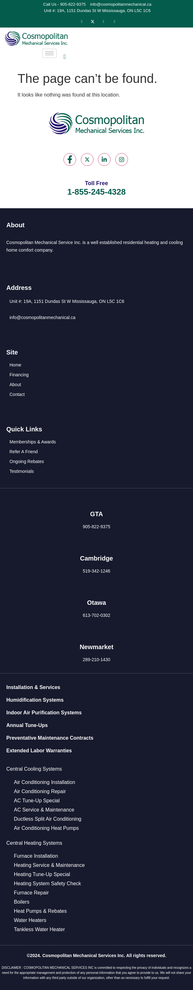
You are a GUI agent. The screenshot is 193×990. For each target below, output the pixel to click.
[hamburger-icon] (49, 53)
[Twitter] (92, 21)
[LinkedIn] (103, 21)
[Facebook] (82, 21)
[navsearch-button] (64, 56)
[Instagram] (114, 21)
